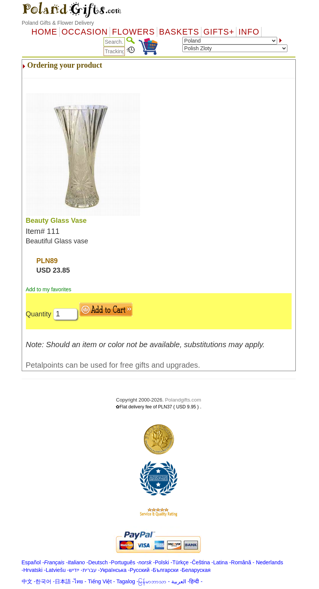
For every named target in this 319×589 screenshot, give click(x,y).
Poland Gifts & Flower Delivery (58, 23)
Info (248, 32)
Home (44, 32)
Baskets (179, 32)
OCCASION (85, 32)
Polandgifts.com (183, 400)
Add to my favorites (49, 289)
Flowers (133, 32)
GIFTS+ (218, 32)
